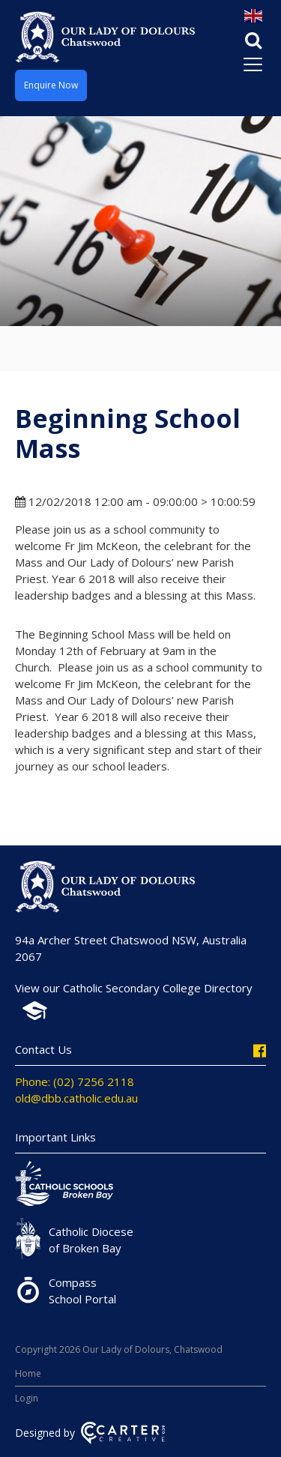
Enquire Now (51, 85)
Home (28, 1373)
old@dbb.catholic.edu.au (76, 1098)
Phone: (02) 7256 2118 (74, 1081)
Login (26, 1398)
